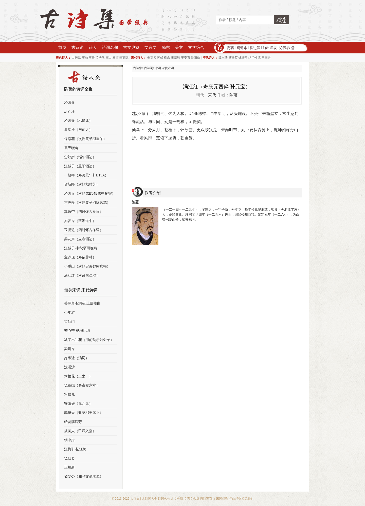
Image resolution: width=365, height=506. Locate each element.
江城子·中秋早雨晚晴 (80, 248)
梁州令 (69, 349)
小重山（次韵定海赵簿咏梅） (87, 266)
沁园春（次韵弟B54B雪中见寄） (89, 193)
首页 (62, 47)
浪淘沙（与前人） (78, 130)
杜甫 (116, 57)
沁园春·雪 (287, 48)
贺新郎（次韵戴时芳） (82, 184)
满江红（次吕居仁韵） (82, 275)
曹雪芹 (233, 57)
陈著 (233, 95)
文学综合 (196, 47)
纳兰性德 (254, 57)
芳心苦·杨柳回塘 (77, 331)
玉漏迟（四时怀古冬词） (83, 230)
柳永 (167, 57)
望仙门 (69, 321)
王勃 (85, 57)
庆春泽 (69, 111)
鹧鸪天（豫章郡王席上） (83, 413)
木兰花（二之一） (78, 376)
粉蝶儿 (69, 394)
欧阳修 (195, 57)
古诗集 (137, 68)
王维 (92, 57)
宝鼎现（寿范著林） (80, 257)
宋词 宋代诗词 (164, 68)
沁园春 (69, 102)
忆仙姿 (69, 458)
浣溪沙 (69, 367)
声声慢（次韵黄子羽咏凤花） (87, 202)
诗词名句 (110, 47)
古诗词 (77, 47)
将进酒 (255, 48)
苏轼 (160, 57)
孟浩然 (100, 57)
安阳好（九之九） (78, 403)
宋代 (212, 95)
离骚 (230, 48)
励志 (166, 47)
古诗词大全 (149, 498)
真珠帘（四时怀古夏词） (83, 212)
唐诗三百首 (207, 498)
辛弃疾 (151, 57)
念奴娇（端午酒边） (80, 157)
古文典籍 (131, 47)
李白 (109, 57)
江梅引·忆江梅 (75, 449)
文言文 (150, 47)
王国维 (266, 57)
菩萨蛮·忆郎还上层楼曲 (82, 303)
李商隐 (124, 57)
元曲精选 (235, 498)
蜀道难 (241, 48)
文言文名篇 (191, 498)
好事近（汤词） (76, 358)
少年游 (69, 312)
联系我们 (247, 498)
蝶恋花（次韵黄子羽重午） (85, 139)
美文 (179, 47)
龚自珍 (223, 57)
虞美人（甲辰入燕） (80, 431)
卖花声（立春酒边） (80, 239)
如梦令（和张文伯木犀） (83, 476)
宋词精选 (222, 498)
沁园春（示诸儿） (78, 120)
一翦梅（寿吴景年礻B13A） (86, 175)
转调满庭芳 (73, 422)
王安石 (185, 57)
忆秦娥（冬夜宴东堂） (82, 385)
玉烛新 (69, 467)
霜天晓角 (71, 148)
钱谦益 (243, 57)
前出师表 (270, 48)
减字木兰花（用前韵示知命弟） (89, 340)
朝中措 (69, 440)
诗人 (93, 47)
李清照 (175, 57)
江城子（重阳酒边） (80, 166)
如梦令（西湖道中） (80, 221)
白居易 (76, 57)
